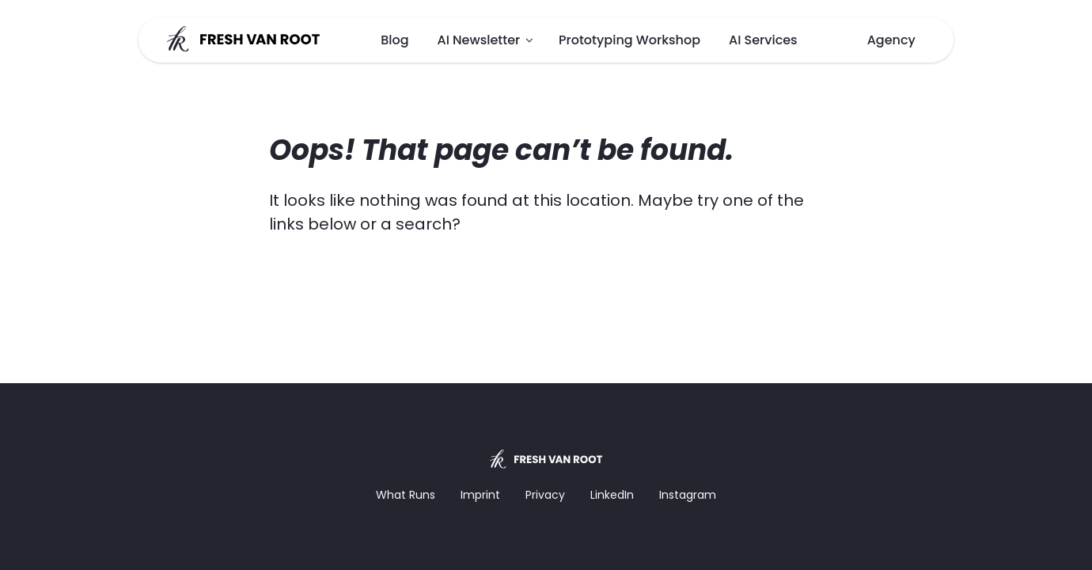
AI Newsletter (479, 40)
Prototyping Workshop (629, 40)
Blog (394, 40)
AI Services (763, 40)
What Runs (405, 495)
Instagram (687, 495)
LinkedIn (612, 495)
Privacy (545, 495)
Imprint (480, 495)
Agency (891, 40)
